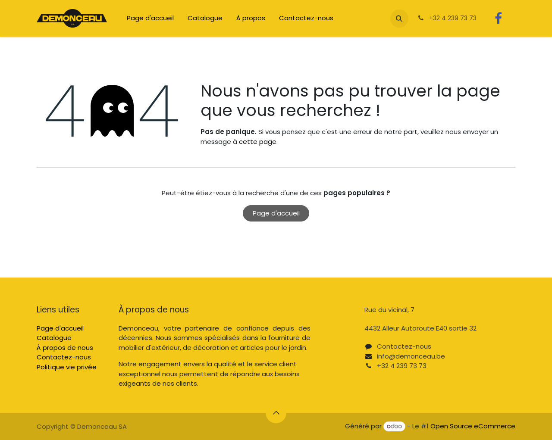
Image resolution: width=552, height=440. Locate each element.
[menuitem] (150, 18)
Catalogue (54, 337)
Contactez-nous (64, 357)
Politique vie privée (67, 366)
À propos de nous (65, 347)
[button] (399, 18)
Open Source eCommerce (472, 426)
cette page (257, 141)
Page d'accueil (276, 213)
